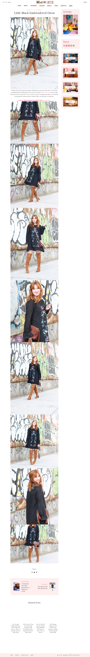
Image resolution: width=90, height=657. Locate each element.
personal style (30, 10)
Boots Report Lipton (38, 100)
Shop (70, 5)
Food (56, 5)
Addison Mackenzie (45, 92)
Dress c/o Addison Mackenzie (25, 100)
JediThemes (78, 655)
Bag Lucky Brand (46, 100)
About (26, 5)
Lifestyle (63, 5)
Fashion (42, 5)
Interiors (34, 5)
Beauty (49, 5)
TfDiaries (71, 655)
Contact (17, 655)
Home (19, 5)
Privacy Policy (25, 655)
